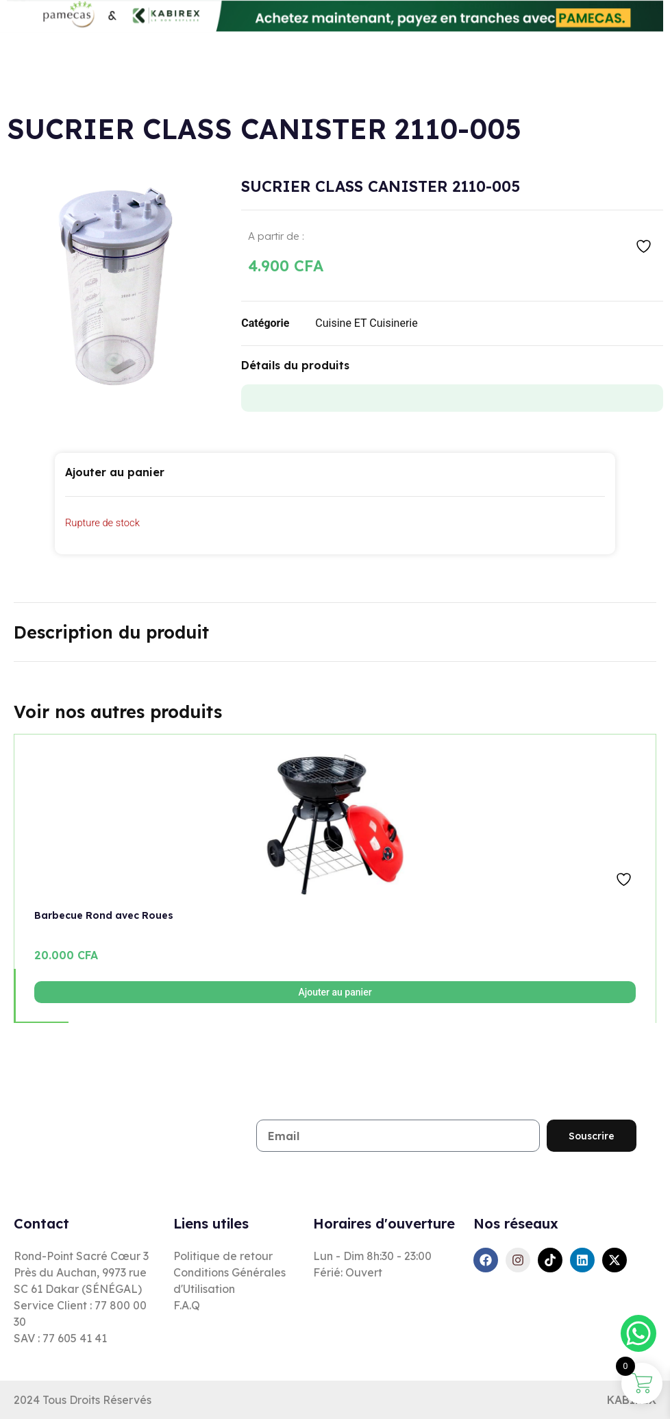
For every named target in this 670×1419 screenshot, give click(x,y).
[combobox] (247, 66)
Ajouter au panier (334, 992)
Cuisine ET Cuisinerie (366, 323)
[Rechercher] (356, 66)
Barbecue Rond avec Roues (103, 915)
